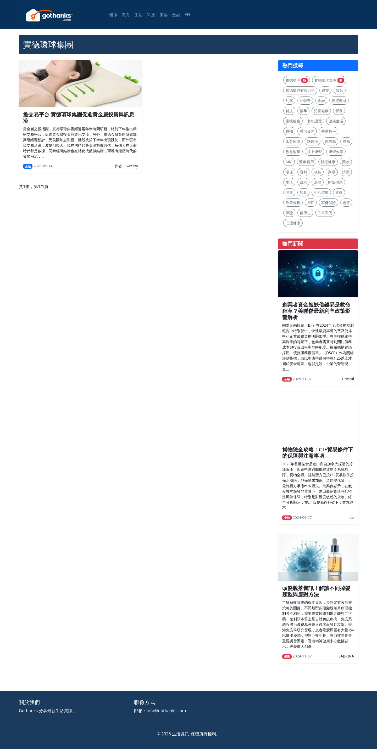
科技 (151, 15)
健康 (113, 15)
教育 (126, 15)
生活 (138, 15)
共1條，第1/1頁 (33, 186)
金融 (176, 15)
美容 (163, 15)
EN (187, 15)
